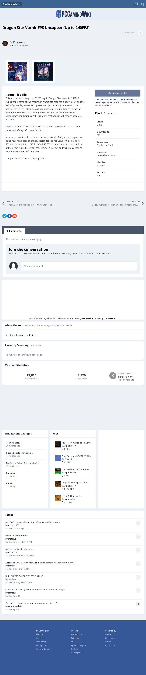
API (72, 641)
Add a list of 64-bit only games (19, 549)
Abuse (9, 483)
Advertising (41, 641)
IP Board (108, 634)
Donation (88, 318)
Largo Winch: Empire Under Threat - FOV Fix (75, 482)
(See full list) (66, 325)
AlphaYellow (70, 445)
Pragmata (11, 473)
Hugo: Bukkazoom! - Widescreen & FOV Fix (72, 496)
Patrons (108, 641)
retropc (11, 565)
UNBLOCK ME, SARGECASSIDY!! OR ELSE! (24, 576)
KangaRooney (125, 376)
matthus (12, 538)
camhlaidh (30, 335)
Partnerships (76, 634)
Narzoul (12, 592)
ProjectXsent (71, 459)
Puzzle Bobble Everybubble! (19, 452)
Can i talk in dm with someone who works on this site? (31, 603)
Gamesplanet (77, 652)
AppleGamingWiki (78, 645)
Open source (110, 638)
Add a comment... (34, 266)
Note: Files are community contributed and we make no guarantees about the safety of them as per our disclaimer (117, 102)
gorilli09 (12, 579)
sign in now (77, 253)
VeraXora (10, 335)
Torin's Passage (14, 442)
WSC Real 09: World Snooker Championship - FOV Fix (75, 469)
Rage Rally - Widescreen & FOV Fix (76, 442)
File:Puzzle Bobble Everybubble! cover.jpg (21, 463)
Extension (75, 638)
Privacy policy (42, 645)
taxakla (20, 335)
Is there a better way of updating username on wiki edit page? (35, 589)
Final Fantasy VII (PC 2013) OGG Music (76, 456)
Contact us (40, 638)
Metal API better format (16, 535)
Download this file (117, 92)
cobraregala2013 (16, 606)
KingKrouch (20, 42)
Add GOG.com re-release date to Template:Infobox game (32, 522)
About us (40, 634)
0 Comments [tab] (14, 230)
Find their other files (19, 45)
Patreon (112, 318)
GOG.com (75, 649)
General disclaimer (44, 649)
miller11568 (13, 525)
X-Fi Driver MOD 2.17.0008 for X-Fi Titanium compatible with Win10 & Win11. (40, 562)
